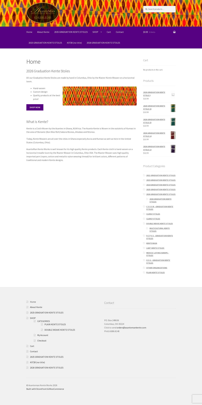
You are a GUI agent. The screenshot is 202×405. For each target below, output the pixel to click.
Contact (120, 32)
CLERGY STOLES (153, 214)
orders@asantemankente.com (131, 327)
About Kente (43, 32)
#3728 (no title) (74, 42)
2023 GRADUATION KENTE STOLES (160, 180)
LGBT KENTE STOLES (155, 248)
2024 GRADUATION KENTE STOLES (160, 185)
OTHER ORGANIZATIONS (156, 267)
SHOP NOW (35, 107)
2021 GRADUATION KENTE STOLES (160, 175)
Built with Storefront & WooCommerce (45, 388)
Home (29, 32)
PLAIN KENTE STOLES (155, 272)
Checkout (41, 340)
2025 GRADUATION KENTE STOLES (71, 32)
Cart (109, 32)
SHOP (95, 32)
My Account (42, 335)
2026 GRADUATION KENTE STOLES (103, 42)
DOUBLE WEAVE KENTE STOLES (159, 223)
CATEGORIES (43, 321)
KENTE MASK (151, 243)
